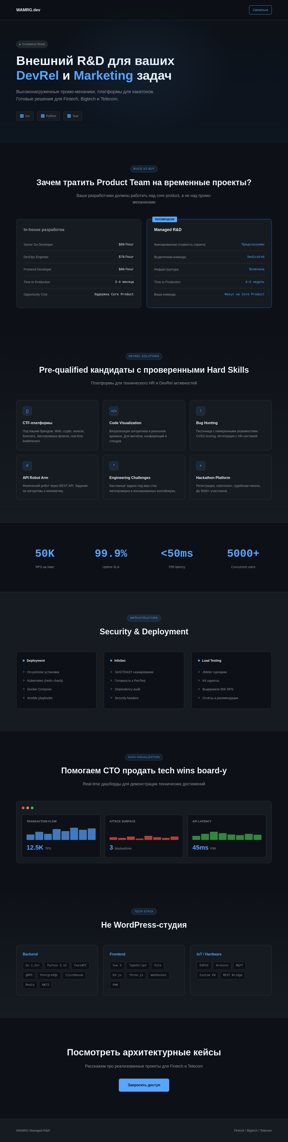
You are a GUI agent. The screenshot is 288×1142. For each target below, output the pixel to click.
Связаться (260, 10)
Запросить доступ (144, 1085)
